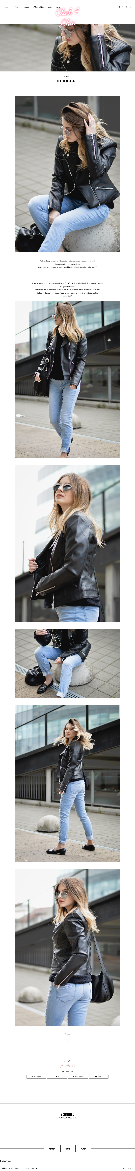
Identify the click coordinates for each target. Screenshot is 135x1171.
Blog (16, 7)
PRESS (50, 7)
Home (6, 7)
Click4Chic (67, 1065)
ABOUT (26, 7)
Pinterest (78, 1077)
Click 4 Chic (67, 17)
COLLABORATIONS (38, 7)
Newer (52, 1148)
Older (83, 1148)
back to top (128, 1168)
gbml (37, 1168)
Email (98, 1077)
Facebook (36, 1077)
